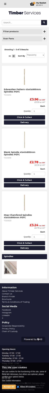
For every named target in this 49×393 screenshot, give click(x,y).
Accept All (9, 387)
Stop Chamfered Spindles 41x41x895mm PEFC (18, 216)
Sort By (21, 56)
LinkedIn (6, 315)
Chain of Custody (10, 331)
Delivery (24, 122)
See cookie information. (11, 381)
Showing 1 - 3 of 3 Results (16, 50)
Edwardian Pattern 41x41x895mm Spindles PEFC (23, 90)
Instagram (6, 313)
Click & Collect (24, 117)
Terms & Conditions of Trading (16, 302)
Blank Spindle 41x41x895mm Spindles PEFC (20, 153)
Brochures (6, 299)
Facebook (6, 310)
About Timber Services (12, 291)
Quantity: (27, 111)
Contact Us (7, 294)
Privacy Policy (8, 329)
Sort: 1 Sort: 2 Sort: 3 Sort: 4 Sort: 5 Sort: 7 (35, 55)
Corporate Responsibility (13, 326)
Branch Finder (8, 297)
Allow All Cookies (27, 387)
